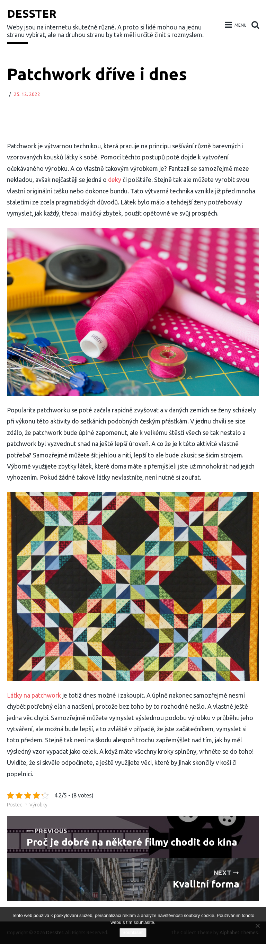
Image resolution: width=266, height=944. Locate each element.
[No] (257, 925)
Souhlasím (132, 932)
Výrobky (38, 804)
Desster (31, 13)
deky (114, 179)
